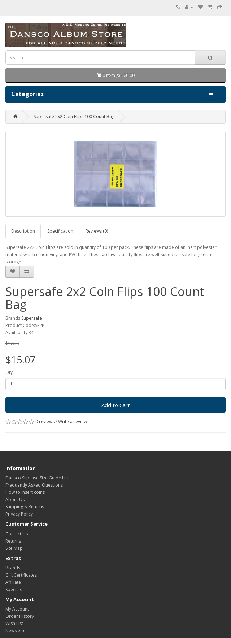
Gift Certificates (21, 575)
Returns (13, 541)
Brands (12, 568)
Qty (9, 372)
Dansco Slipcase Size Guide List (37, 478)
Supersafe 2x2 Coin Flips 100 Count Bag (74, 116)
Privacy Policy (19, 514)
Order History (19, 616)
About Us (15, 499)
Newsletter (16, 631)
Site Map (14, 548)
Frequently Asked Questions (34, 485)
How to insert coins (25, 492)
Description (23, 231)
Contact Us (16, 534)
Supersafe (31, 318)
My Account (17, 609)
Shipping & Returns (24, 507)
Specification (60, 231)
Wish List (14, 623)
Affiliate (13, 582)
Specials (13, 589)
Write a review (72, 421)
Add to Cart (115, 405)
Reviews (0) (97, 231)
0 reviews (45, 421)
